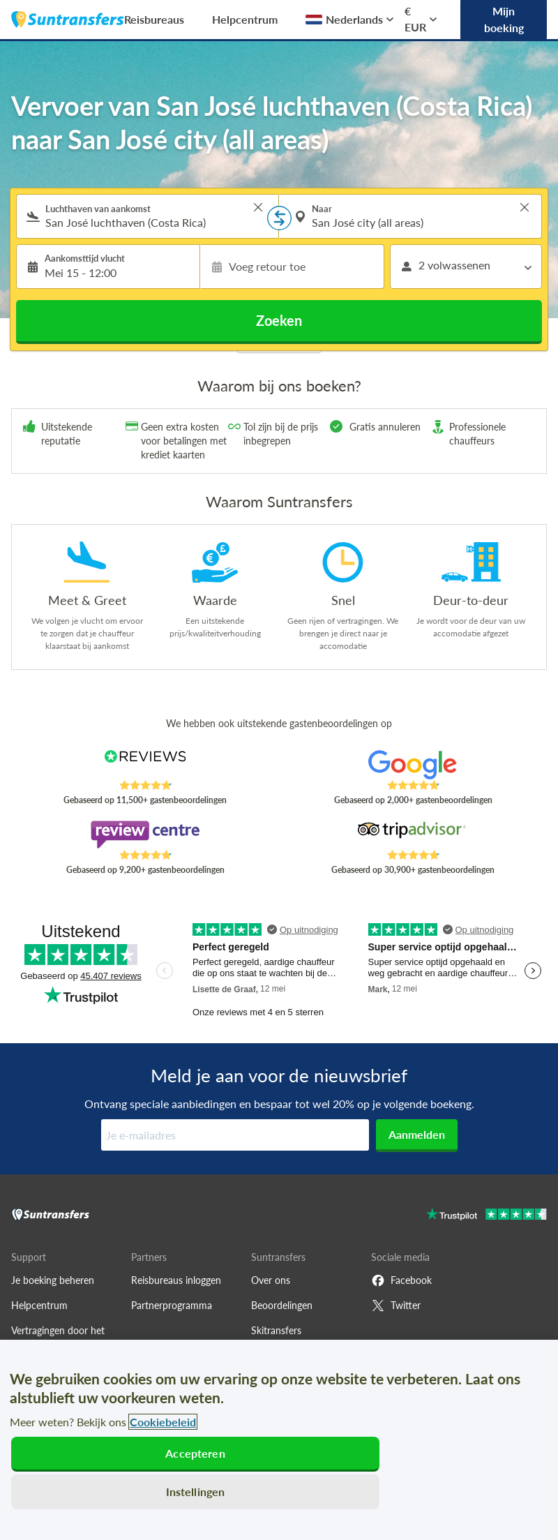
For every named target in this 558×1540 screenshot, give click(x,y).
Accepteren (195, 1453)
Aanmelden (417, 1134)
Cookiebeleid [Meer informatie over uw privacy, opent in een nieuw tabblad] (163, 1421)
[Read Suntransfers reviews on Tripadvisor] (413, 834)
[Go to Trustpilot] (486, 1216)
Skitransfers (276, 1330)
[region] (279, 1440)
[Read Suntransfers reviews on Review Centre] (145, 834)
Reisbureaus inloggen (176, 1280)
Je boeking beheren (52, 1280)
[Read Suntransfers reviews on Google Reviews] (413, 764)
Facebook (401, 1280)
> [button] (258, 207)
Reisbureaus (154, 19)
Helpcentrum (245, 19)
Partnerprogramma (171, 1305)
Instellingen (195, 1491)
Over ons (270, 1280)
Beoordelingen (281, 1305)
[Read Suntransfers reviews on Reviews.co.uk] (145, 764)
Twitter (396, 1306)
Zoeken (279, 320)
